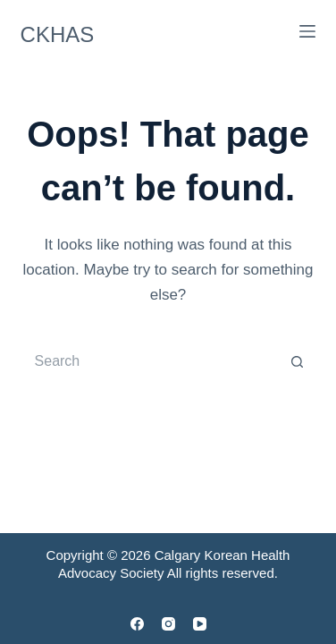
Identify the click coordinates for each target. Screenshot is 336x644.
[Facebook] (137, 624)
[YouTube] (199, 624)
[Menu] (307, 31)
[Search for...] (151, 361)
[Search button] (297, 361)
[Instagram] (168, 624)
